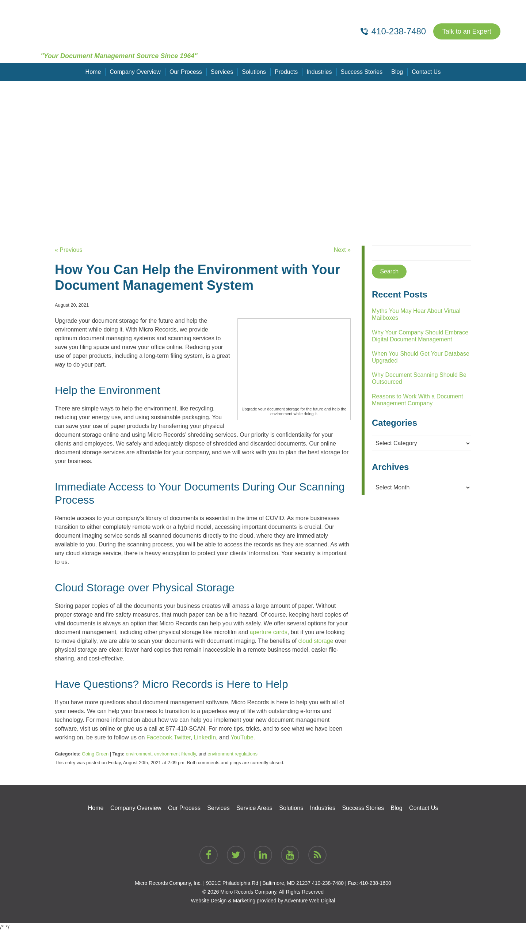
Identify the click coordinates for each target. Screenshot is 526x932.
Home (93, 72)
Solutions (254, 72)
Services (222, 72)
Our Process (185, 72)
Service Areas (254, 808)
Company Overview (135, 72)
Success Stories (362, 72)
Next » (342, 250)
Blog (397, 72)
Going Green (95, 754)
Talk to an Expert (466, 31)
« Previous (69, 250)
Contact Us (426, 72)
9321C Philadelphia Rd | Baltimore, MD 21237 (258, 883)
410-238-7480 (328, 883)
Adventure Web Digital (309, 900)
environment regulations (232, 754)
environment (138, 754)
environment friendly (175, 754)
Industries (319, 72)
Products (286, 72)
